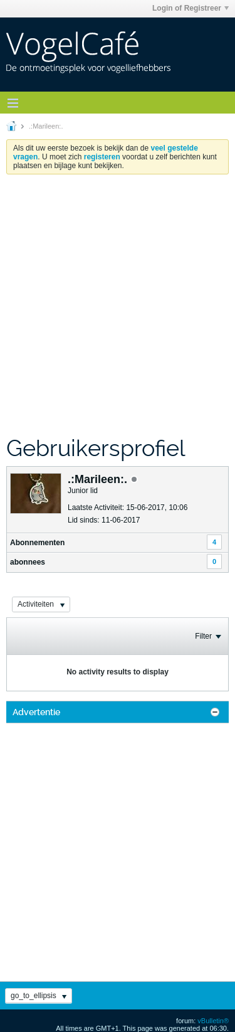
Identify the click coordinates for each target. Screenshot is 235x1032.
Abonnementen (37, 542)
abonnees (27, 562)
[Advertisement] (117, 304)
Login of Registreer (190, 8)
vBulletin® (213, 1020)
